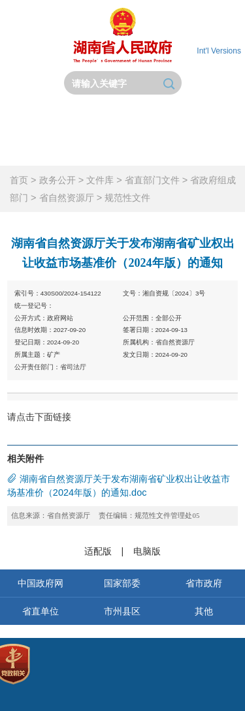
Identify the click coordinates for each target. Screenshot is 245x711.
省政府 (92, 118)
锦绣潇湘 (214, 149)
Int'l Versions (219, 50)
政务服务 (30, 149)
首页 (31, 118)
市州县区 (122, 611)
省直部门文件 (152, 180)
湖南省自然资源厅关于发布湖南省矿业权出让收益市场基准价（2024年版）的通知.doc (118, 486)
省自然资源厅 (66, 197)
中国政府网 (40, 583)
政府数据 (153, 149)
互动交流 (92, 149)
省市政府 (204, 583)
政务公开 (214, 118)
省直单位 (40, 611)
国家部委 (122, 583)
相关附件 (25, 458)
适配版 (98, 551)
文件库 (100, 180)
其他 (204, 611)
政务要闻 (153, 118)
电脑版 (147, 551)
